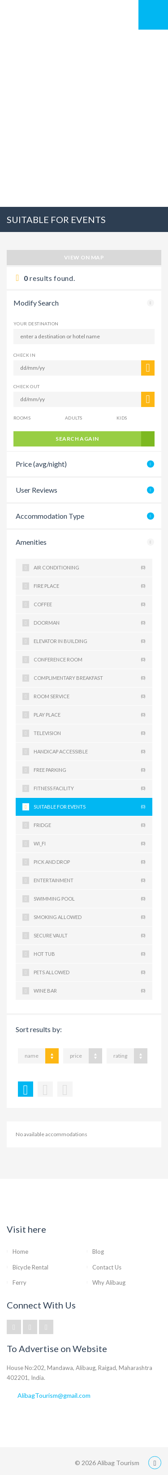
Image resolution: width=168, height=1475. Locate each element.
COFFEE (90, 604)
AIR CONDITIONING (90, 567)
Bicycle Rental (30, 1267)
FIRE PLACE (90, 586)
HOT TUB (90, 954)
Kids (121, 417)
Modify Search (36, 302)
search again (77, 438)
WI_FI (90, 843)
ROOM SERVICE (90, 696)
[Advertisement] (84, 118)
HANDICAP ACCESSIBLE (90, 751)
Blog (98, 1251)
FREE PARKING (90, 770)
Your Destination (35, 323)
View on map (84, 257)
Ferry (19, 1282)
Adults (73, 417)
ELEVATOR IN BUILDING (90, 641)
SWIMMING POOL (90, 898)
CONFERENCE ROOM (90, 659)
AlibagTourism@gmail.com (53, 1395)
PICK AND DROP (90, 862)
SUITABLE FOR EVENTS (90, 806)
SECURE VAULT (90, 935)
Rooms (21, 417)
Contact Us (106, 1267)
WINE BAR (90, 990)
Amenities (31, 542)
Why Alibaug (108, 1282)
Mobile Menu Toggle (153, 15)
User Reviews (36, 490)
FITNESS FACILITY (90, 788)
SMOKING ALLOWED (90, 917)
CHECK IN (24, 355)
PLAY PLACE (90, 714)
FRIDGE (90, 825)
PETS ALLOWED (90, 972)
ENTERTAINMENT (90, 880)
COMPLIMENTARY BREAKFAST (90, 678)
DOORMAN (90, 622)
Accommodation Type (50, 516)
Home (20, 1251)
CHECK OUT (26, 386)
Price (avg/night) (41, 464)
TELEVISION (90, 733)
